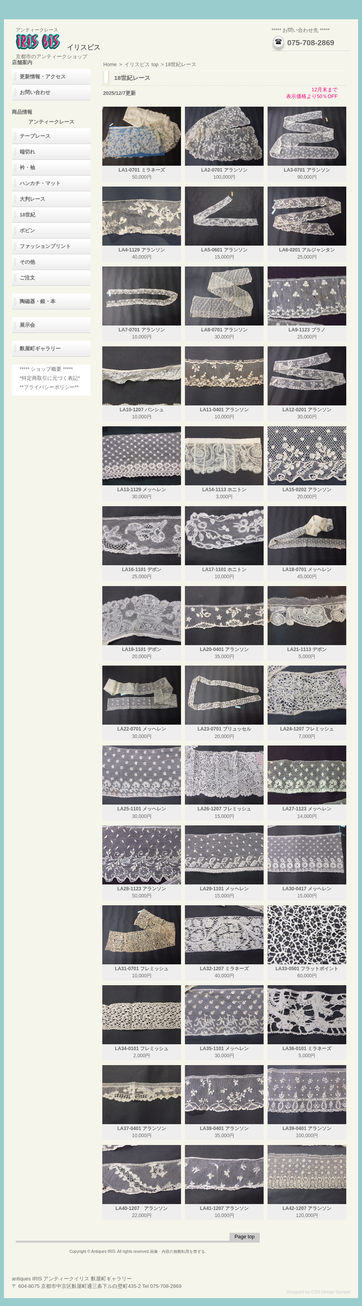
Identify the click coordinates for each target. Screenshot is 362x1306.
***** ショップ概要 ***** (46, 369)
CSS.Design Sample (330, 1291)
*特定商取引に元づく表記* (50, 378)
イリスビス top (141, 64)
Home (110, 64)
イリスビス (58, 47)
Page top (245, 1236)
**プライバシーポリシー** (49, 387)
